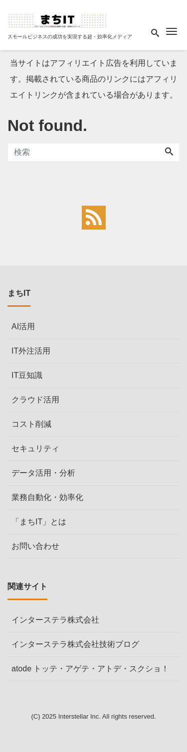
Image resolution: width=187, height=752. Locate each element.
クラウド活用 (35, 399)
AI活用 (23, 326)
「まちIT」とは (38, 521)
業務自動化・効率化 (47, 497)
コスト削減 (31, 424)
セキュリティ (35, 448)
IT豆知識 (26, 375)
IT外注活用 (30, 351)
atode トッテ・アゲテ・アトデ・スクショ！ (90, 668)
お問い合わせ (35, 546)
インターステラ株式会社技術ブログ (75, 644)
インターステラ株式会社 (55, 620)
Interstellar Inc (78, 716)
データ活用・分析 (43, 473)
